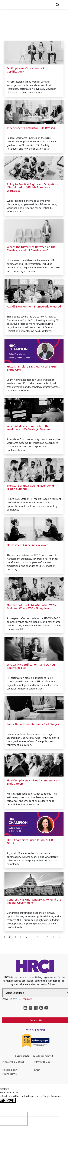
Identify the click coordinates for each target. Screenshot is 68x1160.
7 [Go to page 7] (37, 937)
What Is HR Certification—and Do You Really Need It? (31, 666)
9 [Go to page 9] (47, 937)
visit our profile (35, 1030)
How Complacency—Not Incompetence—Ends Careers (33, 782)
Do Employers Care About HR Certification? (25, 70)
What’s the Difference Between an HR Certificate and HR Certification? (31, 248)
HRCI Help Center (13, 1061)
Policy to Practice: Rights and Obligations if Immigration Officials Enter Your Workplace (33, 187)
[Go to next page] (60, 937)
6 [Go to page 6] (31, 937)
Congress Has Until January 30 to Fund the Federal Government (34, 901)
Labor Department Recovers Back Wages (33, 724)
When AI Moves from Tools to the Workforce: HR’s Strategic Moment (29, 427)
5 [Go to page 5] (26, 937)
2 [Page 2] (9, 937)
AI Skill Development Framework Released (34, 306)
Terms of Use (42, 1061)
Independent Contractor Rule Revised (31, 128)
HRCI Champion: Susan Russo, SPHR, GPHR (30, 841)
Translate (24, 999)
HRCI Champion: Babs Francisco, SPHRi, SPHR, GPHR (32, 368)
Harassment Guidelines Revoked (27, 545)
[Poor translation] (11, 1100)
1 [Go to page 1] (4, 937)
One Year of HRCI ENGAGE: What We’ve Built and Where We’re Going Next (32, 606)
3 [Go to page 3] (15, 937)
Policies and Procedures (9, 1072)
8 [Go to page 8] (42, 937)
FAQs (37, 1070)
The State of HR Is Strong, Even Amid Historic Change (30, 487)
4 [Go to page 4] (20, 937)
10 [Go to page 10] (54, 937)
